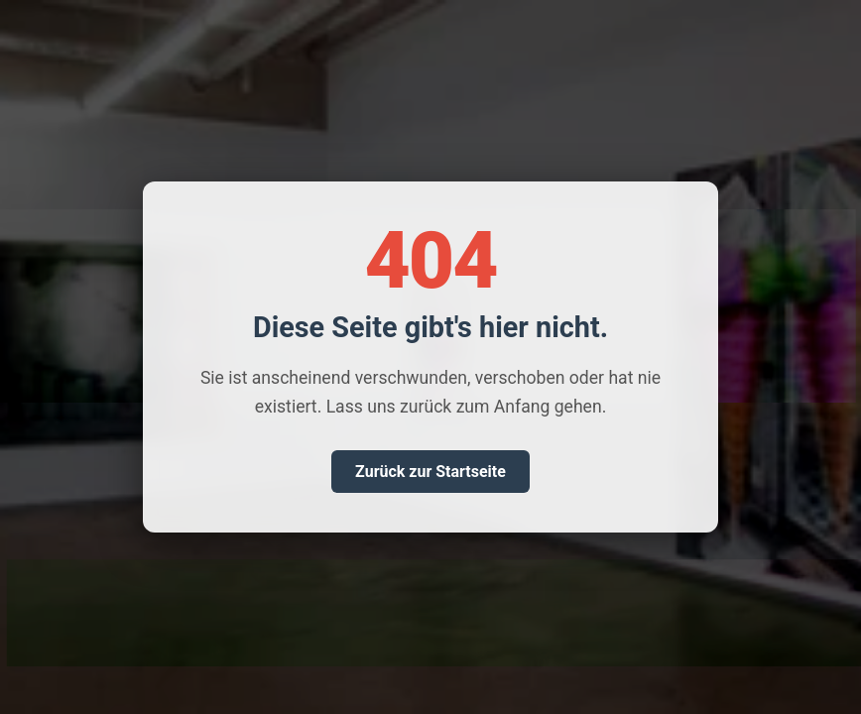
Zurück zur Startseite (430, 471)
